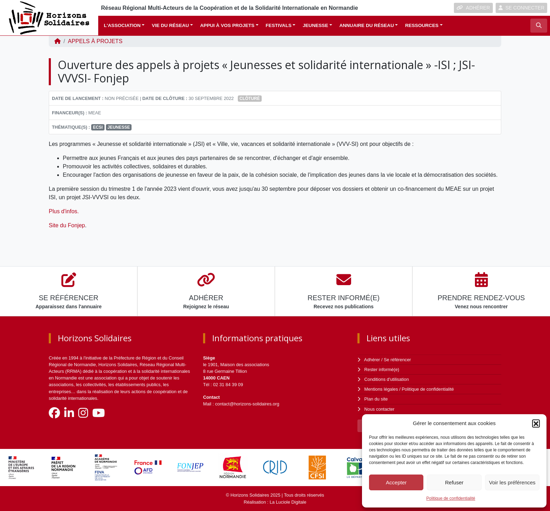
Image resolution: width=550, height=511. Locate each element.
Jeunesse (315, 25)
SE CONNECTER (521, 8)
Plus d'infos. (64, 211)
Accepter (396, 482)
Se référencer (397, 359)
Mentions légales (381, 389)
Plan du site (376, 399)
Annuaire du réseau (366, 25)
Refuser (454, 482)
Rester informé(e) (382, 369)
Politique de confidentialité (450, 498)
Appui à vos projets (227, 25)
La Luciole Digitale (288, 502)
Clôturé (250, 98)
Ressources (421, 25)
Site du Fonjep (67, 225)
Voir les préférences (512, 482)
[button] (535, 423)
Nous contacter (379, 409)
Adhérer (372, 359)
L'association (122, 25)
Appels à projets (95, 41)
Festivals (278, 25)
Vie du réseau (170, 25)
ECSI (98, 127)
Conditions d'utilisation (386, 379)
